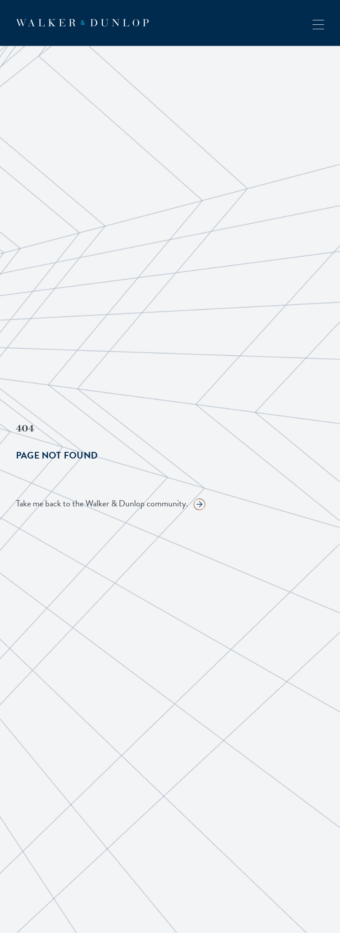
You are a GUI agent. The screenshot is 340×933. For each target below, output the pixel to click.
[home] (82, 23)
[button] (318, 23)
